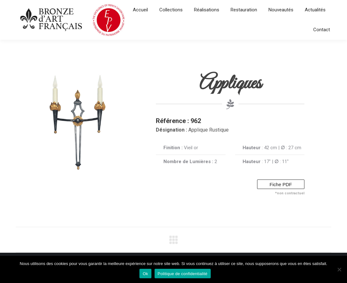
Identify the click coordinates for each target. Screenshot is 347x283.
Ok (145, 273)
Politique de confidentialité (183, 273)
